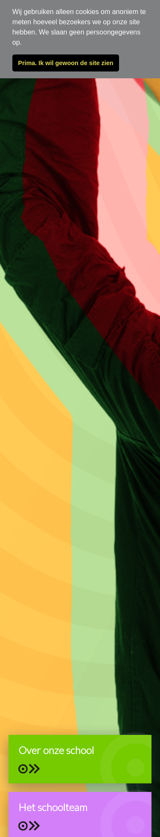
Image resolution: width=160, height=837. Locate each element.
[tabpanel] (80, 418)
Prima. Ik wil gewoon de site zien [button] (65, 63)
